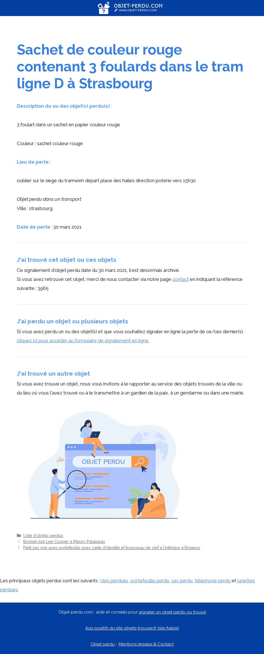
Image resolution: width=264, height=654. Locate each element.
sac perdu (181, 580)
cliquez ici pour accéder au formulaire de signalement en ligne (82, 340)
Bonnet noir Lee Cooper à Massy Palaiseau (64, 541)
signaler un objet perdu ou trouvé (172, 612)
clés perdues (114, 580)
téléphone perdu (213, 580)
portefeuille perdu (149, 580)
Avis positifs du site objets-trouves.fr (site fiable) (132, 628)
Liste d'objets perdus (43, 535)
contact (180, 279)
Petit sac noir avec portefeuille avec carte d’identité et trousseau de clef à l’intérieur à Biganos (111, 547)
